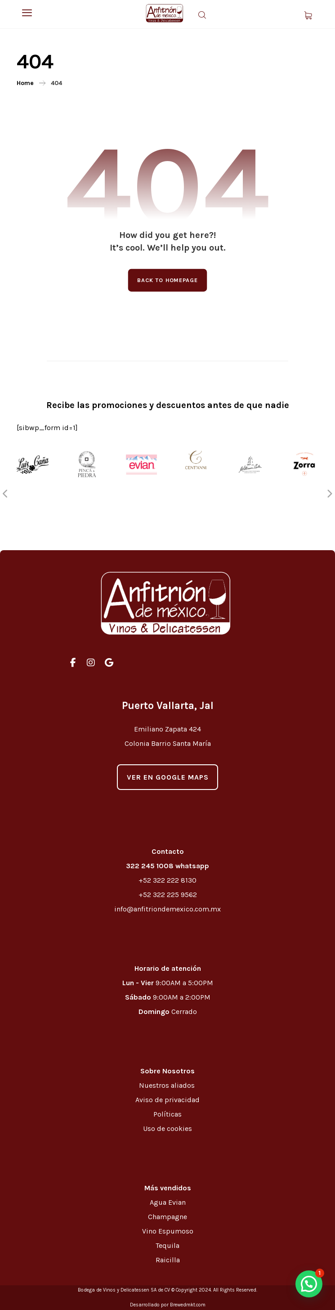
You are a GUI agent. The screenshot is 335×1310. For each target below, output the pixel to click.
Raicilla (168, 1260)
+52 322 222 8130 (167, 880)
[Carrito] (308, 14)
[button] (308, 1283)
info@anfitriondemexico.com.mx (167, 909)
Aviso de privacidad (167, 1099)
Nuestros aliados (168, 1085)
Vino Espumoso (167, 1231)
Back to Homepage (167, 280)
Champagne (167, 1216)
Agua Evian (168, 1202)
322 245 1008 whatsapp (167, 865)
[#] (73, 663)
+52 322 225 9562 (167, 894)
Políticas (167, 1114)
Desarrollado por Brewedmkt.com (167, 1305)
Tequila (167, 1245)
